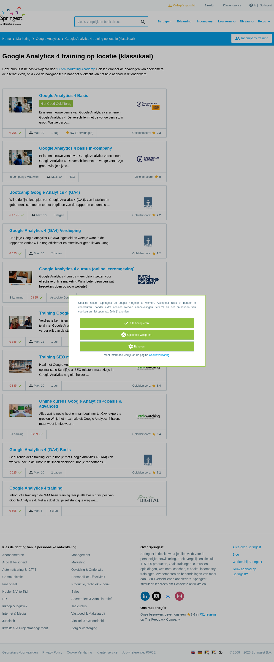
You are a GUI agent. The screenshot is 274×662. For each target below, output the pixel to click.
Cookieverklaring (159, 355)
